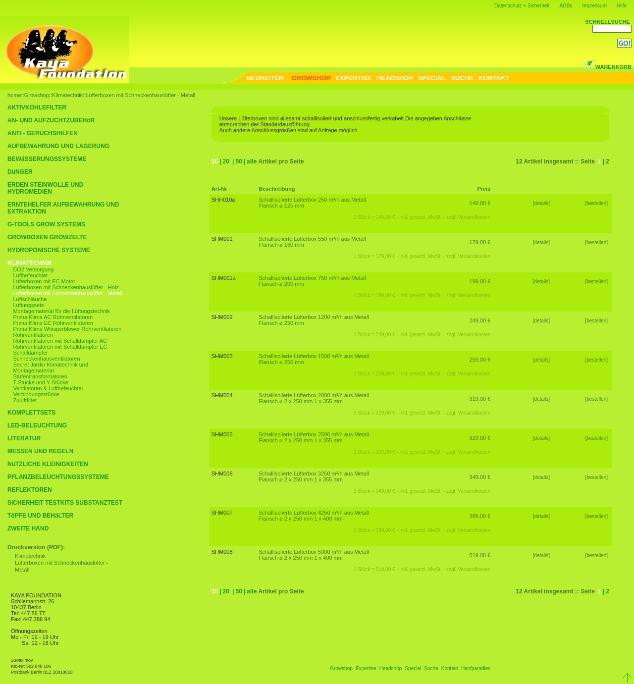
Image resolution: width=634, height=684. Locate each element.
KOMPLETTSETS (31, 412)
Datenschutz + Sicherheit (521, 5)
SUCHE (462, 78)
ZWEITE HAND (28, 528)
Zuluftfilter (25, 400)
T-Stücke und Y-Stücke (40, 382)
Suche (431, 668)
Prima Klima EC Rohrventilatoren (53, 323)
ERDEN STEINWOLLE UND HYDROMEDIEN (45, 188)
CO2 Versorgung (33, 269)
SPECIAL (432, 78)
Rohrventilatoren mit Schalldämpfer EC (60, 347)
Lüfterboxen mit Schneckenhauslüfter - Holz (65, 287)
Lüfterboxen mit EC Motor (44, 281)
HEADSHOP (394, 78)
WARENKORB (607, 67)
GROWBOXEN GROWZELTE (47, 237)
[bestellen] (597, 203)
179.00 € (480, 242)
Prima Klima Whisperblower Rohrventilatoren (67, 329)
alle (252, 161)
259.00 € (480, 360)
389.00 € (480, 516)
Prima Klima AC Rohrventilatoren (53, 317)
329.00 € (480, 438)
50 (238, 161)
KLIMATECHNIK (29, 263)
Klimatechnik (67, 95)
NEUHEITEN (264, 78)
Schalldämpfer (30, 353)
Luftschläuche (30, 299)
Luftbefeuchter (30, 275)
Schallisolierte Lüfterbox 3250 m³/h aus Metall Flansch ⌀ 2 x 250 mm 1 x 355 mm (314, 476)
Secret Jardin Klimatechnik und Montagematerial (50, 367)
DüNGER (20, 171)
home (14, 95)
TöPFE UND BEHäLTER (40, 515)
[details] (541, 203)
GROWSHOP (310, 78)
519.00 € (480, 555)
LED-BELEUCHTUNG (37, 425)
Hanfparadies (475, 668)
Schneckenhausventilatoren (46, 359)
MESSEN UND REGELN (40, 451)
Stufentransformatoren (40, 376)
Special (413, 668)
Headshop (390, 668)
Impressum (594, 5)
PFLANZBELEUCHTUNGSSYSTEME (58, 477)
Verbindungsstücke (36, 394)
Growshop (36, 95)
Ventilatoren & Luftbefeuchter (48, 388)
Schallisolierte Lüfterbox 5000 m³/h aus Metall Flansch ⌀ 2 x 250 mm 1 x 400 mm (314, 555)
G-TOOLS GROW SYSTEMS (46, 224)
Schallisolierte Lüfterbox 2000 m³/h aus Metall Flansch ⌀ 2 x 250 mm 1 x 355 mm (314, 398)
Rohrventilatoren (33, 335)
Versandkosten (474, 217)
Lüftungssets (28, 305)
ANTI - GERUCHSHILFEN (42, 133)
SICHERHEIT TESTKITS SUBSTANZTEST (64, 502)
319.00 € (480, 399)
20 (226, 161)
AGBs (565, 5)
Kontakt (449, 668)
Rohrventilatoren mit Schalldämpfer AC (60, 341)
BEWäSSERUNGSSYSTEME (46, 159)
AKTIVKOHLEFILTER (36, 107)
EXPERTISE (353, 78)
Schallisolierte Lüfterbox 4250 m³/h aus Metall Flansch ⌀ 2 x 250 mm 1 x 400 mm (314, 516)
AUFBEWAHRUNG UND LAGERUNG (58, 146)
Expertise (366, 668)
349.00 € (480, 477)
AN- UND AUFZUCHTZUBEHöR (51, 120)
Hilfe (622, 5)
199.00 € (480, 281)
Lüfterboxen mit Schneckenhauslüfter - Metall (140, 95)
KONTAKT (494, 78)
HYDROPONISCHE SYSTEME (48, 250)
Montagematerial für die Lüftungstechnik (61, 311)
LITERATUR (24, 438)
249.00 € (480, 320)
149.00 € (480, 203)
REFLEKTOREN (29, 489)
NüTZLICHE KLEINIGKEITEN (47, 464)
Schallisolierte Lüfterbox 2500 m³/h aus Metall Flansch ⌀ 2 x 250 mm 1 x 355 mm (314, 437)
